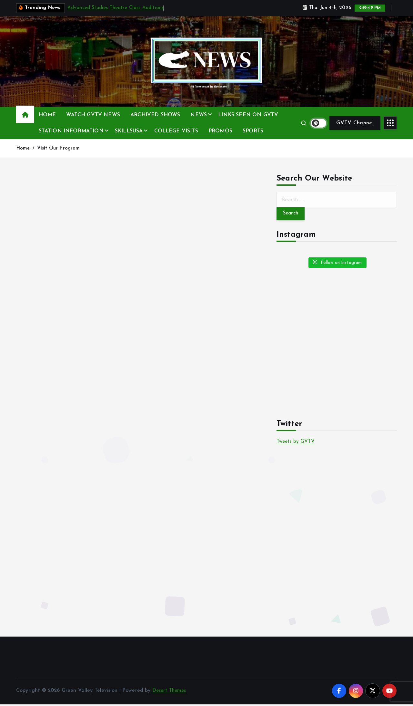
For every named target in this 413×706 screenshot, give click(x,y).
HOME (47, 115)
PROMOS (220, 131)
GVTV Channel (355, 123)
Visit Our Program (58, 148)
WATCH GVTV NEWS (93, 115)
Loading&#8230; (138, 254)
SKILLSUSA (129, 131)
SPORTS (253, 131)
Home (23, 148)
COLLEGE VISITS (176, 131)
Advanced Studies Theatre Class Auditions (115, 7)
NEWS (198, 115)
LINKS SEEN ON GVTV (248, 115)
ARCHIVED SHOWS (155, 115)
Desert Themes (170, 692)
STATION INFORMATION (71, 131)
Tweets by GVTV (297, 442)
